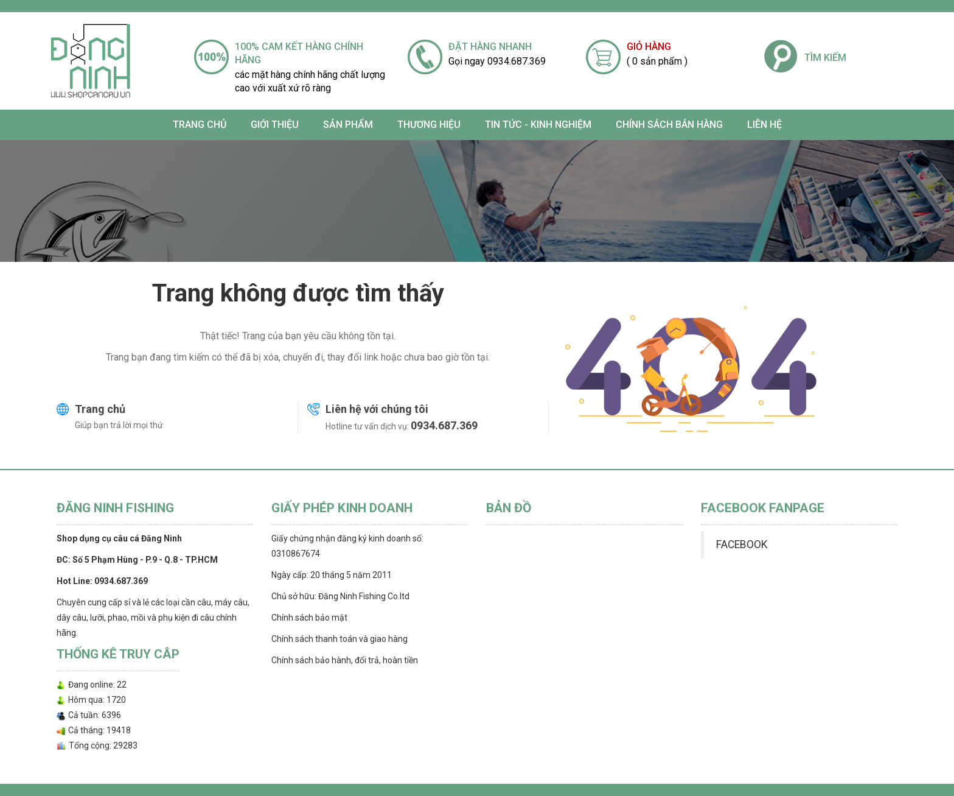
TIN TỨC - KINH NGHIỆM (538, 124)
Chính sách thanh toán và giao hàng (339, 639)
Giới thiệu (275, 124)
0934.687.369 (444, 425)
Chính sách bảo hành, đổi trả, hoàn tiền (344, 660)
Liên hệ (764, 124)
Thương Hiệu (429, 124)
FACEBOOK (741, 544)
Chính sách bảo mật (309, 617)
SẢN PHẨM (348, 124)
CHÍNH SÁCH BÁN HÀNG (669, 124)
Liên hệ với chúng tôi (377, 409)
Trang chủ (199, 124)
